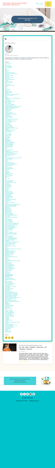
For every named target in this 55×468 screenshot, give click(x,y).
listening (7, 230)
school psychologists (11, 314)
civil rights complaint (11, 114)
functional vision (10, 190)
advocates (8, 82)
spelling (7, 359)
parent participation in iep (12, 266)
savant (7, 309)
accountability (9, 68)
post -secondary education (12, 279)
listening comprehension (12, 231)
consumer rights (10, 130)
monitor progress (10, 249)
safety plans (8, 306)
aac (6, 65)
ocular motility (9, 256)
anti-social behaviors (11, 83)
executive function (10, 174)
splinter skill (8, 360)
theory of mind (9, 374)
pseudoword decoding (11, 289)
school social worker (11, 316)
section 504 (8, 322)
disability (7, 144)
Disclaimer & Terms (22, 465)
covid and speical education (13, 132)
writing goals (9, 396)
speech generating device (12, 356)
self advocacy (9, 323)
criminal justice (9, 133)
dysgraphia (8, 155)
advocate (7, 79)
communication (9, 121)
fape (6, 179)
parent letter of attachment (13, 262)
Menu (37, 4)
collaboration (9, 120)
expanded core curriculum (12, 175)
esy (6, 169)
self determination (10, 325)
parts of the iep (9, 272)
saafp (6, 305)
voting (7, 393)
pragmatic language (11, 282)
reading (7, 294)
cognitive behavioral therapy (13, 117)
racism (7, 292)
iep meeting (8, 213)
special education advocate (13, 348)
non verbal (8, 252)
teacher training (10, 370)
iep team (7, 218)
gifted (6, 191)
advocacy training (10, 78)
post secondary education (12, 280)
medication (8, 244)
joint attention (9, 225)
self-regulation (22, 413)
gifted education (10, 192)
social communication (11, 336)
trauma (7, 382)
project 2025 (8, 288)
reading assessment (11, 295)
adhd (23, 411)
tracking (7, 377)
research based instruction (13, 303)
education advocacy (10, 160)
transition (8, 380)
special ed (8, 344)
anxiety (7, 84)
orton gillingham (10, 257)
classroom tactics (10, 115)
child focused (9, 109)
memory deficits (9, 245)
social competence (10, 337)
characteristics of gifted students (15, 106)
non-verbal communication (13, 254)
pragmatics (8, 283)
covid (6, 131)
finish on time (9, 182)
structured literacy (10, 363)
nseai (6, 255)
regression (8, 300)
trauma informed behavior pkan (14, 383)
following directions (11, 186)
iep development (10, 209)
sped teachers (9, 355)
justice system (9, 227)
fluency (7, 184)
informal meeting (10, 223)
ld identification (9, 229)
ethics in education (10, 170)
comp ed (7, 122)
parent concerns (10, 260)
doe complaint (9, 151)
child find (8, 108)
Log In (42, 4)
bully (6, 104)
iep (6, 207)
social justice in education (12, 339)
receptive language (11, 299)
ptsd (6, 290)
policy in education (10, 277)
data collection (9, 140)
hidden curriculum (10, 200)
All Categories (9, 64)
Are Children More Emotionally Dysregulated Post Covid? (31, 409)
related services (9, 301)
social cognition (9, 334)
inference (7, 220)
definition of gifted (10, 142)
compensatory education (12, 126)
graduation (8, 197)
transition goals (10, 381)
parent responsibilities (11, 267)
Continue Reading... (24, 425)
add (20, 411)
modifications (9, 247)
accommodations (10, 67)
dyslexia (7, 157)
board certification (10, 103)
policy (6, 276)
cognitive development (12, 119)
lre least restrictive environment (15, 238)
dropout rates (9, 152)
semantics (8, 327)
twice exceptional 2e (11, 390)
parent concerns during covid (13, 261)
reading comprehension (12, 296)
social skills (8, 341)
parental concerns (10, 269)
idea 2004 (7, 206)
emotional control (39, 411)
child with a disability (11, 110)
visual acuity (8, 392)
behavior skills (9, 98)
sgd (6, 332)
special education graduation (13, 349)
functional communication (13, 187)
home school (9, 201)
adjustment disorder (11, 75)
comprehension (9, 129)
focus (45, 411)
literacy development (11, 235)
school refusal (9, 315)
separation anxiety (10, 330)
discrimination (9, 147)
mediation (8, 241)
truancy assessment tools (13, 387)
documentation (9, 148)
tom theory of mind (11, 375)
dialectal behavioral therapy (13, 143)
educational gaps (10, 165)
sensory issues (29, 413)
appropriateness (10, 87)
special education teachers (13, 350)
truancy (7, 385)
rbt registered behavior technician (15, 293)
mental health (9, 246)
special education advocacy (13, 347)
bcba (6, 93)
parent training (9, 268)
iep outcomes (9, 214)
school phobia (9, 311)
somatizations (9, 343)
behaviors (8, 100)
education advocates (11, 162)
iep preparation (9, 216)
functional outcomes (11, 189)
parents (7, 271)
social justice (8, 338)
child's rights (9, 111)
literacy (7, 234)
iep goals (7, 212)
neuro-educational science (12, 251)
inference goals (9, 222)
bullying (7, 105)
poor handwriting (10, 278)
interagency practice (11, 224)
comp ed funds (9, 124)
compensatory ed (10, 125)
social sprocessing (10, 342)
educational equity (10, 164)
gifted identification (11, 193)
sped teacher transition (12, 354)
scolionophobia (9, 320)
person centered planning (12, 273)
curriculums (8, 138)
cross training (9, 136)
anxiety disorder (10, 86)
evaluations (8, 171)
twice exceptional (10, 388)
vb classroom (9, 391)
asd (6, 88)
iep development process (12, 211)
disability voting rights (12, 146)
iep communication (10, 208)
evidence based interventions (13, 173)
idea (6, 205)
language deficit (10, 228)
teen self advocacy (10, 372)
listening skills (9, 233)
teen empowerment (11, 371)
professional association (12, 285)
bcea (6, 94)
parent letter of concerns (12, 263)
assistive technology (11, 91)
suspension (8, 365)
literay (7, 236)
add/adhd (8, 72)
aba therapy (8, 66)
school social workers (11, 317)
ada (6, 70)
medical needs (9, 242)
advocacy (7, 77)
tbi (6, 368)
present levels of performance (14, 284)
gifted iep (8, 195)
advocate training (10, 81)
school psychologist (10, 312)
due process (8, 153)
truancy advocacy (10, 386)
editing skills (8, 159)
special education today (12, 352)
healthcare (8, 198)
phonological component (12, 274)
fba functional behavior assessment (15, 180)
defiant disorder (10, 141)
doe (6, 149)
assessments (8, 89)
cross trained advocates (12, 135)
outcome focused (10, 258)
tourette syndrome (10, 376)
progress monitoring (11, 287)
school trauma (9, 318)
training (7, 379)
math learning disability (12, 240)
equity (6, 168)
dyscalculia (8, 154)
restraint (7, 304)
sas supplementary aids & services (15, 307)
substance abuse (10, 364)
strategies (8, 361)
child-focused (9, 113)
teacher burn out (10, 369)
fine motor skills (10, 181)
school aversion (9, 310)
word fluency (9, 394)
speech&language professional (14, 358)
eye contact (8, 178)
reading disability (10, 298)
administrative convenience (13, 76)
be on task (8, 95)
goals (6, 196)
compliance (8, 127)
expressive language (11, 176)
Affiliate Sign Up (34, 465)
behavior (27, 411)
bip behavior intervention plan (14, 102)
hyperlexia (8, 203)
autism (7, 92)
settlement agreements (12, 331)
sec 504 (7, 321)
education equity (10, 163)
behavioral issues (10, 99)
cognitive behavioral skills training (15, 116)
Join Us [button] (48, 4)
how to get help (10, 202)
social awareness (10, 333)
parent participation (11, 265)
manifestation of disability (13, 239)
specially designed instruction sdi (15, 353)
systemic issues (9, 366)
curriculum (8, 137)
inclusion (7, 219)
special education (10, 345)
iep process (8, 217)
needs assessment (10, 250)
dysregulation (32, 411)
